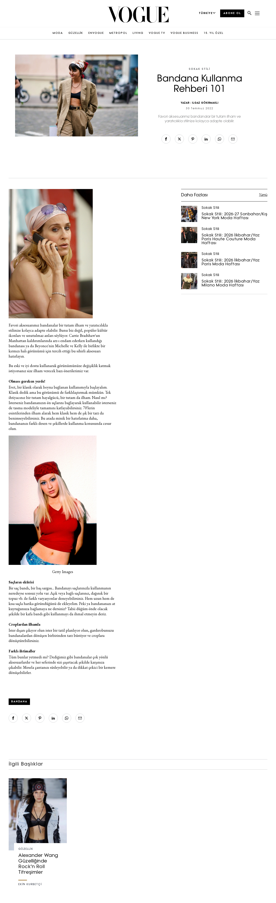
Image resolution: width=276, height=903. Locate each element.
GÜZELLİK (75, 33)
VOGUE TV (157, 33)
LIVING (138, 33)
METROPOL (118, 33)
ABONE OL (232, 13)
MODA (58, 33)
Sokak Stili (199, 69)
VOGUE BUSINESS (184, 33)
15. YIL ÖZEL (213, 33)
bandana (19, 701)
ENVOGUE (96, 33)
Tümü (263, 195)
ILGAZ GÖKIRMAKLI (205, 103)
